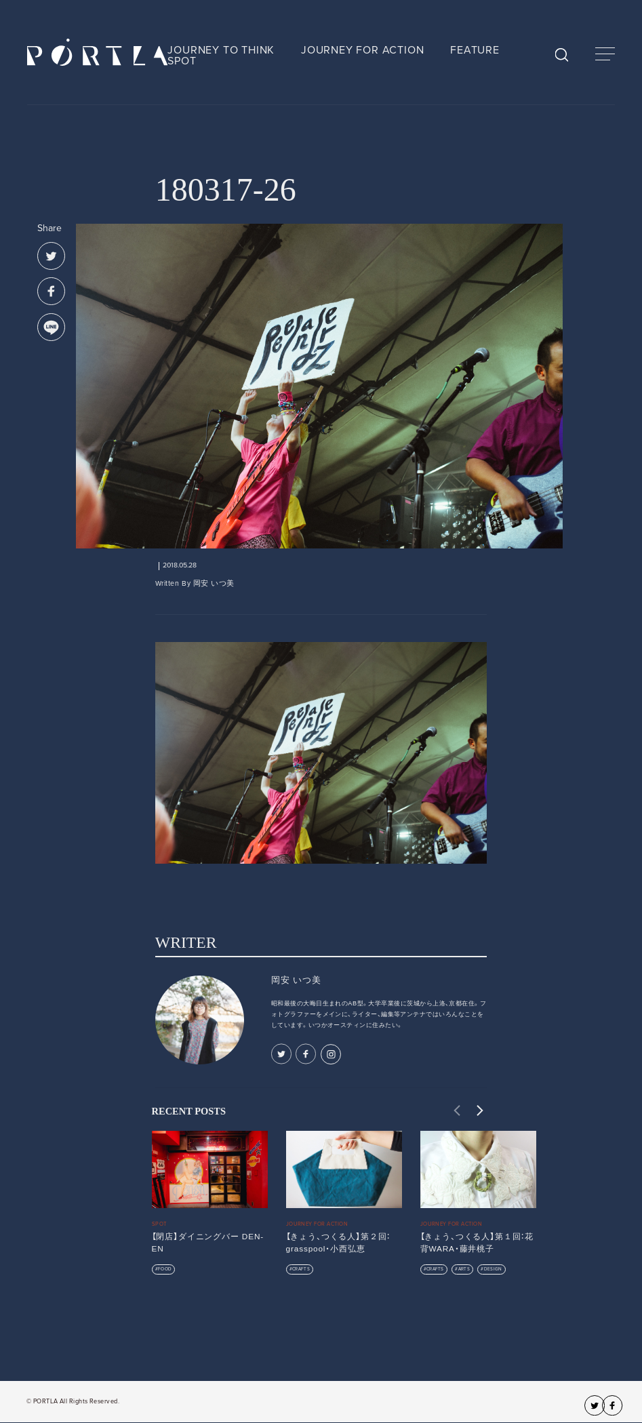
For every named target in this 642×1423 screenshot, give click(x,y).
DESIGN (493, 1269)
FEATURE (475, 50)
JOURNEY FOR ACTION (362, 50)
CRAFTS (301, 1269)
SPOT (181, 61)
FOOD (165, 1269)
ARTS (464, 1269)
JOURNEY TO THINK (221, 50)
